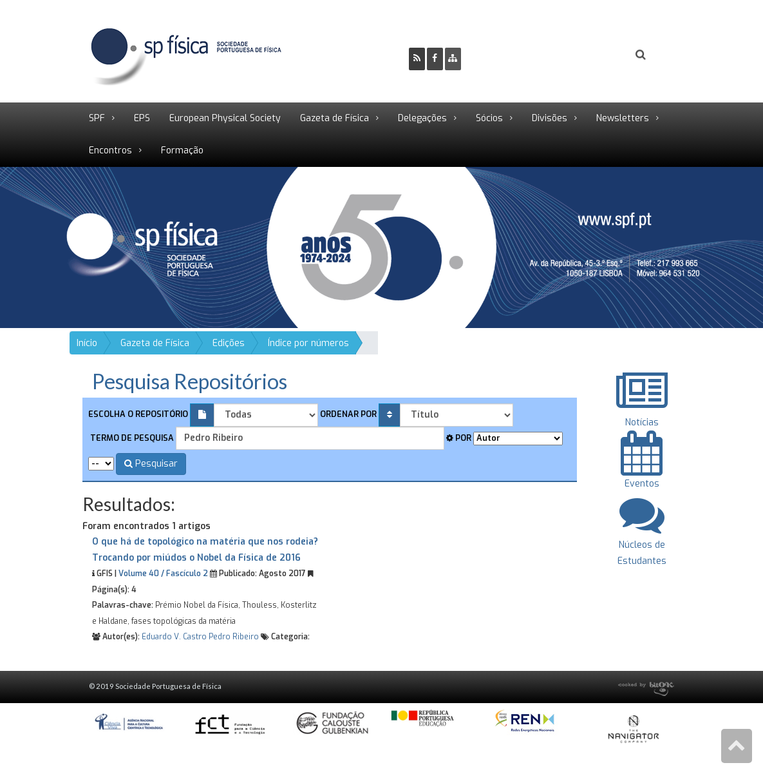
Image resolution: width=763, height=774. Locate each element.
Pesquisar (151, 464)
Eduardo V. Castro (174, 637)
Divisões (549, 118)
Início (87, 343)
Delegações (422, 118)
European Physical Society (225, 118)
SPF (97, 118)
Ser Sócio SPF (514, 56)
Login (588, 56)
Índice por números (308, 343)
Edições (228, 343)
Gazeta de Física (334, 118)
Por (458, 437)
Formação (182, 150)
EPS (142, 118)
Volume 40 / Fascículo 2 (163, 573)
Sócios (489, 118)
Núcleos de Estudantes (641, 544)
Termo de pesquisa (131, 437)
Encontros (110, 150)
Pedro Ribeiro (234, 637)
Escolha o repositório (138, 414)
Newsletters (622, 118)
